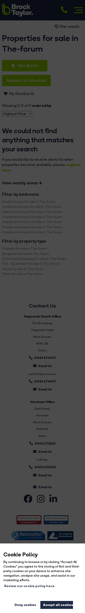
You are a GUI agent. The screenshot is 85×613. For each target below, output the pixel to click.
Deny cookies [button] (25, 605)
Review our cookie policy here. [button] (29, 586)
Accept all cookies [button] (58, 605)
